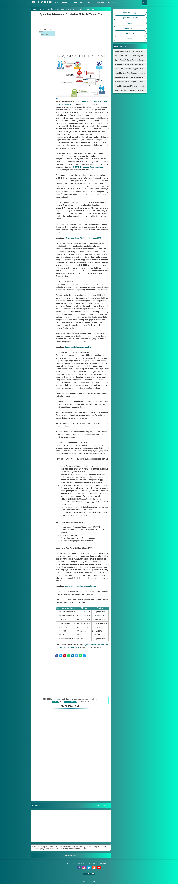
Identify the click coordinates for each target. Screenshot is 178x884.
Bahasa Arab (130, 28)
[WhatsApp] (68, 655)
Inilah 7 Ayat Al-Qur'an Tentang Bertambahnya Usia (134, 60)
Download (102, 3)
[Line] (80, 655)
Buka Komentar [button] (71, 855)
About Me (71, 863)
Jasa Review (114, 3)
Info (92, 2)
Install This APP (89, 874)
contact (56, 702)
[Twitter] (60, 655)
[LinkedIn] (72, 655)
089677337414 (70, 702)
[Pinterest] (64, 655)
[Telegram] (76, 655)
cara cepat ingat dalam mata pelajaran (80, 586)
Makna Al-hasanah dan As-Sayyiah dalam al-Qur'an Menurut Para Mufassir (143, 90)
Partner (80, 863)
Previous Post (101, 805)
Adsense (130, 23)
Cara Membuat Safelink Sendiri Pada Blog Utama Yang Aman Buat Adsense (143, 64)
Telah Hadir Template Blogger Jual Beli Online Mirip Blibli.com (138, 69)
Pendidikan (80, 2)
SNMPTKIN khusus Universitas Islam (88, 167)
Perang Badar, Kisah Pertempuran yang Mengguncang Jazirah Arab (140, 77)
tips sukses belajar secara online (77, 347)
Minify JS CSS (92, 863)
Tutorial (67, 2)
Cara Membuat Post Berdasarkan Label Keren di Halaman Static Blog (141, 73)
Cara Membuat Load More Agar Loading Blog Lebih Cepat (137, 86)
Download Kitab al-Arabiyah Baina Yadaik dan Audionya (136, 82)
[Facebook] (56, 655)
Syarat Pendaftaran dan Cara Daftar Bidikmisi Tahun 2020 (71, 14)
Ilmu (57, 3)
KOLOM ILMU (43, 2)
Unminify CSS (105, 863)
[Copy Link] (84, 655)
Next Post (38, 805)
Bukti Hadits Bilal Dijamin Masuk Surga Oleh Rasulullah (136, 51)
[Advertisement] (82, 36)
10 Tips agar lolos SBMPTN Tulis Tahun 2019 (83, 238)
